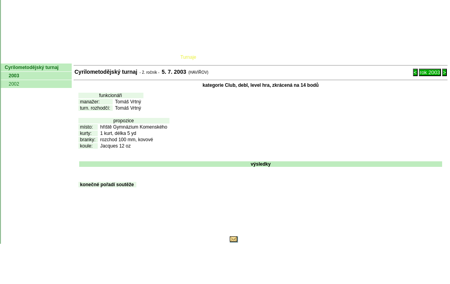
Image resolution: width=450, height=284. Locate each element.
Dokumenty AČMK (101, 57)
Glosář (328, 57)
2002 (14, 84)
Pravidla (266, 57)
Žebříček (227, 57)
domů (14, 57)
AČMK (43, 57)
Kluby (157, 57)
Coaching (366, 57)
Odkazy (406, 57)
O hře (299, 57)
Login (437, 57)
